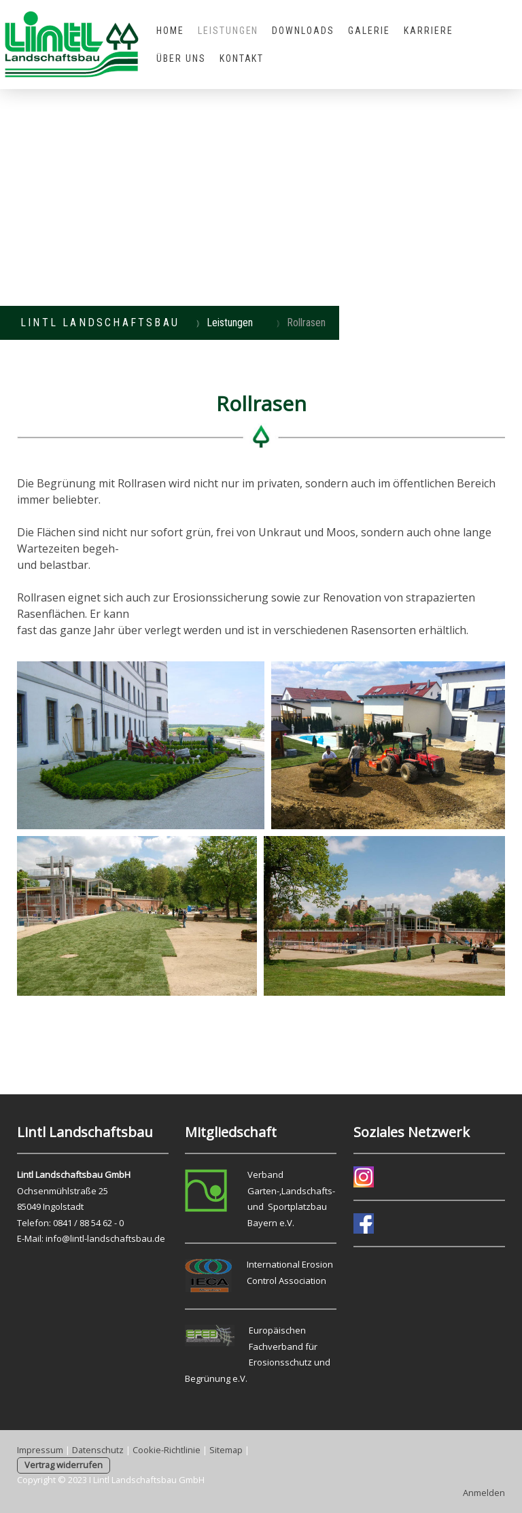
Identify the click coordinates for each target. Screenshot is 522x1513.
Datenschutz (98, 1450)
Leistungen (228, 30)
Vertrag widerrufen (63, 1465)
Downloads (303, 30)
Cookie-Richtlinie (167, 1450)
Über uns (181, 58)
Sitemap (226, 1450)
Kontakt (242, 58)
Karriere (428, 30)
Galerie (369, 30)
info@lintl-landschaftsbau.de (105, 1238)
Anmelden (484, 1492)
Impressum (40, 1450)
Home (170, 30)
